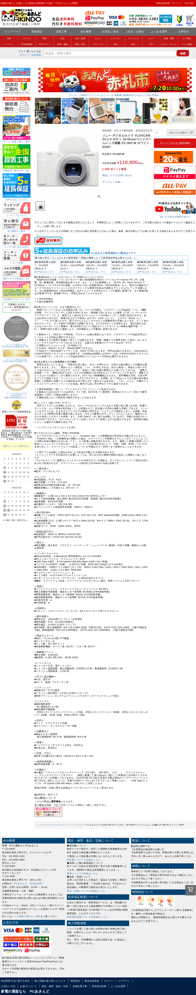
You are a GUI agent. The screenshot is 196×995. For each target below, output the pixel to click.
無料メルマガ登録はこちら (16, 277)
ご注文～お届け (134, 31)
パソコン (9, 44)
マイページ (177, 3)
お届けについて (28, 986)
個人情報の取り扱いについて (50, 981)
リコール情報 (16, 261)
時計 (116, 44)
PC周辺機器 (27, 44)
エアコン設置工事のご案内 (16, 140)
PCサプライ (44, 44)
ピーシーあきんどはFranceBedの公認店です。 (16, 359)
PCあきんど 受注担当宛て (29, 883)
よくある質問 (159, 31)
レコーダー (116, 38)
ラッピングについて (16, 214)
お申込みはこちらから (16, 198)
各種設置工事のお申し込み (16, 169)
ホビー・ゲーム (169, 44)
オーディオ (133, 38)
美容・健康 (62, 44)
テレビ (98, 38)
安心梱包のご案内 (16, 230)
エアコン (27, 38)
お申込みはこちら (44, 272)
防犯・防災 (80, 44)
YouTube (188, 3)
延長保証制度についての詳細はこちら (87, 917)
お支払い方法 (110, 31)
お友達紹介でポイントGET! (16, 298)
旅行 (133, 44)
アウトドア (98, 44)
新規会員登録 (163, 3)
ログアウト (124, 981)
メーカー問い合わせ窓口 (16, 246)
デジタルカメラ (60, 825)
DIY (151, 44)
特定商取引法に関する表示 (15, 981)
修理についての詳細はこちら (82, 873)
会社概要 (85, 31)
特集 (9, 38)
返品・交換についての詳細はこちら (86, 891)
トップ (38, 825)
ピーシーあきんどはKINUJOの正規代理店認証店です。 (16, 394)
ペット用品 (187, 44)
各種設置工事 (80, 986)
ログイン (24, 55)
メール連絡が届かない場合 (26, 916)
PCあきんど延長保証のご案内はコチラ (113, 253)
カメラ (151, 38)
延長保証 (36, 31)
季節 (45, 38)
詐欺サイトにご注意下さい (16, 446)
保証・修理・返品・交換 (55, 986)
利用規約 (75, 981)
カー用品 (187, 38)
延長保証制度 (99, 986)
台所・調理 (80, 38)
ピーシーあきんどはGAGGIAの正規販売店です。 (16, 344)
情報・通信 (169, 38)
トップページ (12, 31)
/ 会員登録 (35, 55)
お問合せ (183, 31)
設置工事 (61, 31)
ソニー (73, 825)
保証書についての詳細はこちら (83, 859)
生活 (62, 38)
